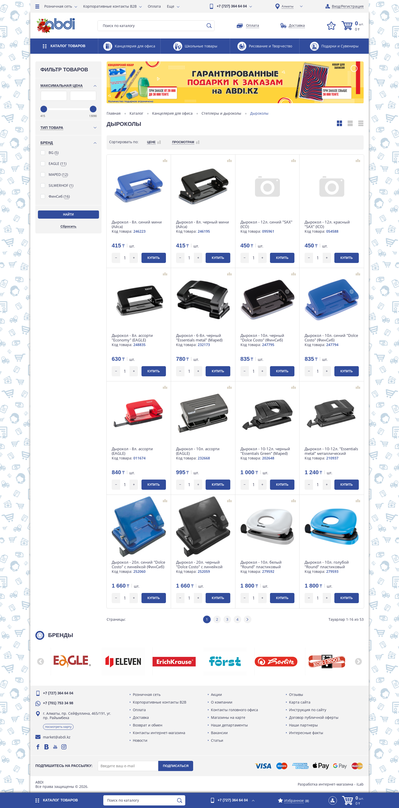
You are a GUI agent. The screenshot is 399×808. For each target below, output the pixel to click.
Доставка (141, 717)
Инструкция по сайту (307, 709)
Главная (114, 113)
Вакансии (219, 732)
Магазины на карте (228, 717)
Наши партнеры (303, 725)
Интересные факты (306, 732)
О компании (221, 702)
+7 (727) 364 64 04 (232, 6)
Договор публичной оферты (313, 717)
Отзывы (296, 694)
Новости (140, 740)
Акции (216, 694)
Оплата (154, 6)
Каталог (136, 113)
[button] (40, 661)
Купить (154, 258)
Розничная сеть (58, 6)
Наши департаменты (229, 725)
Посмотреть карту (58, 726)
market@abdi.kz (56, 737)
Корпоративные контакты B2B (110, 6)
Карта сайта (299, 702)
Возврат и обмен (147, 725)
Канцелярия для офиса (172, 113)
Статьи (217, 740)
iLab (360, 784)
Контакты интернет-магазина (159, 732)
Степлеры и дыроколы (221, 113)
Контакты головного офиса (234, 709)
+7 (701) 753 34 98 (58, 703)
